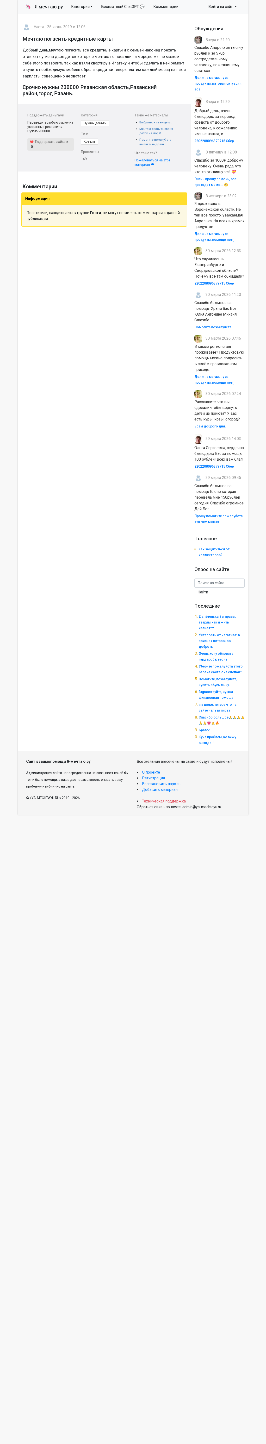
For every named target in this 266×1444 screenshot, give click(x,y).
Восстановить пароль (161, 784)
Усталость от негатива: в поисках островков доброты (219, 641)
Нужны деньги (95, 123)
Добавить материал (160, 789)
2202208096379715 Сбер (214, 141)
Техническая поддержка (164, 801)
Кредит (89, 141)
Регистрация (153, 778)
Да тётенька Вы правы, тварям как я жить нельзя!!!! (217, 622)
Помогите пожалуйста (212, 327)
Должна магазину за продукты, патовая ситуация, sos (218, 83)
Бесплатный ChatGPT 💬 (123, 6)
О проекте (151, 772)
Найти (203, 592)
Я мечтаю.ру (44, 7)
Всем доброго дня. (210, 426)
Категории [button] (80, 6)
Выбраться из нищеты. (155, 122)
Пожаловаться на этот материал (152, 162)
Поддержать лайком (49, 142)
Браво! (204, 730)
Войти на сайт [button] (221, 6)
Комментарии (165, 6)
